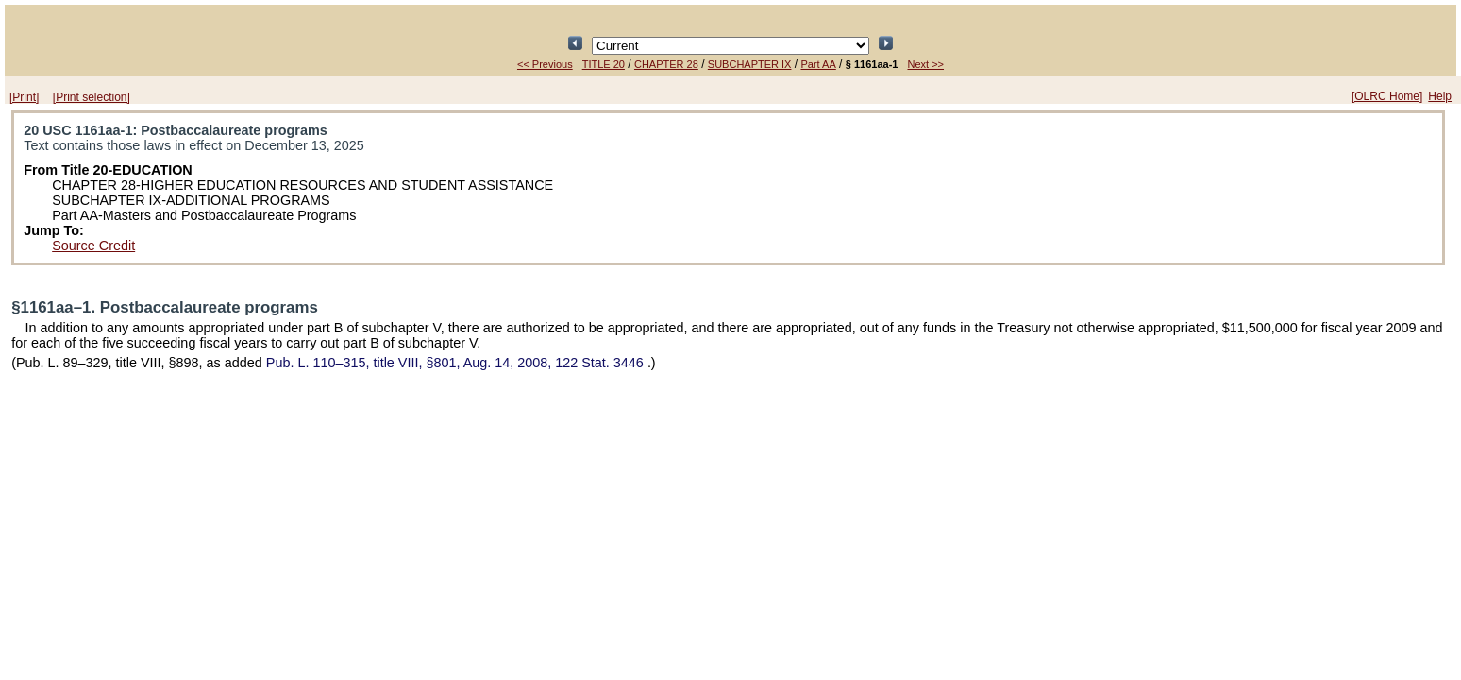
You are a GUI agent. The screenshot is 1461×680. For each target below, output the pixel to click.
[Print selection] (91, 97)
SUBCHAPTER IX (750, 64)
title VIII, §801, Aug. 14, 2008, (456, 362)
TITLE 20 (603, 64)
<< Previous (545, 64)
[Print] (24, 97)
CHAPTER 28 (666, 64)
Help (1440, 96)
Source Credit (93, 245)
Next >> (925, 64)
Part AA (817, 64)
